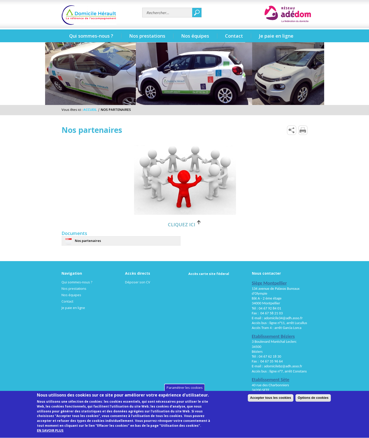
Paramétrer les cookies (185, 392)
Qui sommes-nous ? (76, 282)
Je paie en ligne (276, 36)
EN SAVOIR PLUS (50, 435)
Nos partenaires (88, 240)
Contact (67, 301)
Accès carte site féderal (208, 273)
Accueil (90, 109)
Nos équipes (71, 295)
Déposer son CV (137, 282)
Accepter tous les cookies (308, 402)
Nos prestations (73, 288)
